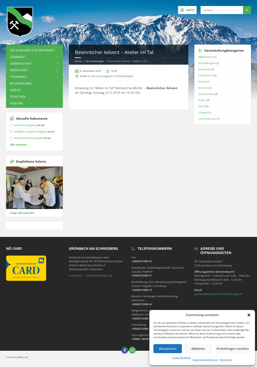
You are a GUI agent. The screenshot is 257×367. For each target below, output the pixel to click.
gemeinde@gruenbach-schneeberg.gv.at (218, 294)
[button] (249, 315)
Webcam (16, 103)
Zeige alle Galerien (22, 213)
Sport (201, 106)
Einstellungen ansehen (233, 349)
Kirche (202, 81)
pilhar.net (23, 357)
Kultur (202, 100)
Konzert (203, 88)
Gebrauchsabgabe (25, 125)
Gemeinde (17, 57)
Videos (15, 90)
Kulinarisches (206, 94)
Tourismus (18, 77)
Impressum (226, 359)
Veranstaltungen (95, 61)
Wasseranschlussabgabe (28, 138)
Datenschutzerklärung (205, 359)
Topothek (17, 97)
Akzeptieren (167, 349)
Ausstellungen (206, 63)
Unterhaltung (206, 118)
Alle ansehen (18, 144)
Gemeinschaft (21, 63)
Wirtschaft (19, 70)
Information (205, 75)
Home (78, 61)
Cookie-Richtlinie (181, 357)
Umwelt (203, 112)
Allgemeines (205, 57)
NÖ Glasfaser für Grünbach (32, 50)
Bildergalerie (21, 83)
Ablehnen (198, 349)
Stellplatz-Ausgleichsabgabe (30, 131)
